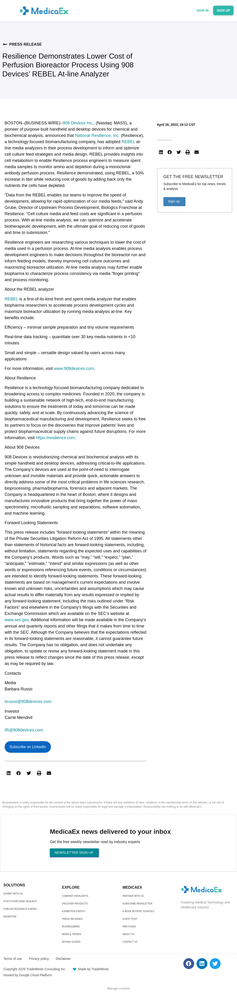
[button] (8, 773)
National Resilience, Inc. (97, 135)
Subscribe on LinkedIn (27, 747)
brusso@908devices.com (28, 701)
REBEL (128, 141)
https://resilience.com (55, 437)
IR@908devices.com (24, 730)
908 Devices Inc (77, 123)
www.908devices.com (74, 368)
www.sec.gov (17, 619)
